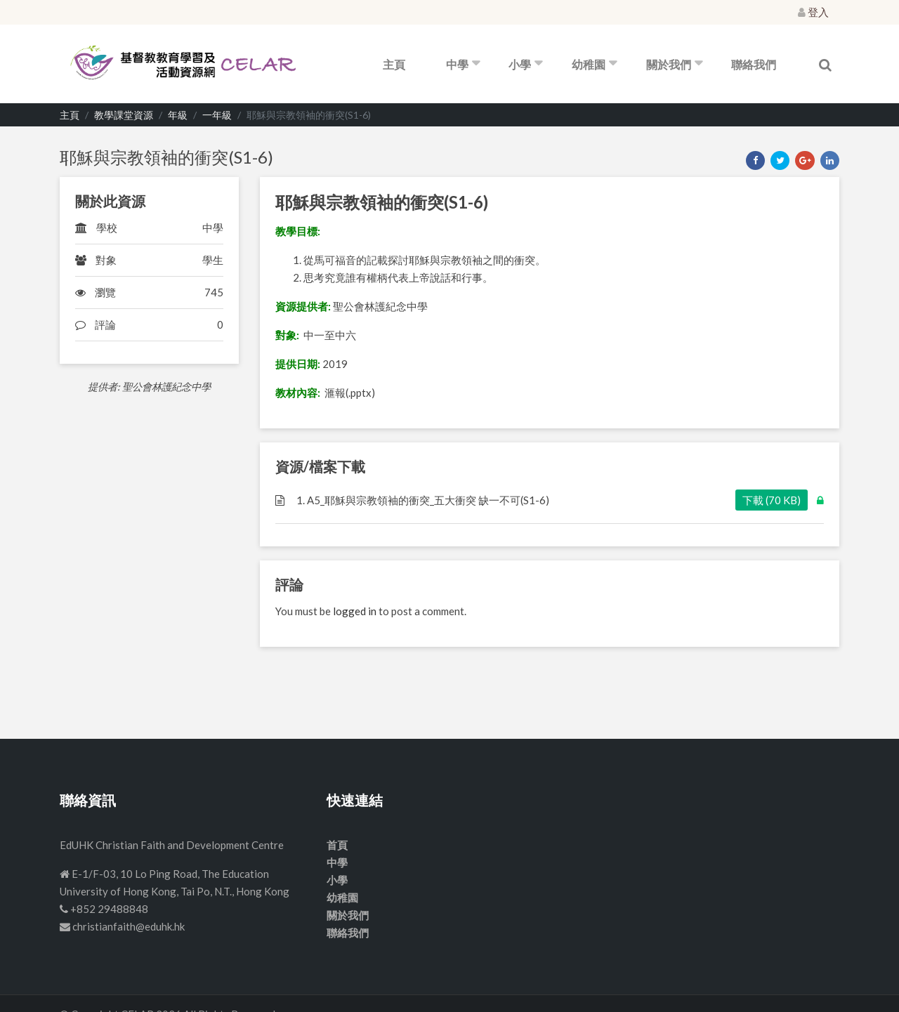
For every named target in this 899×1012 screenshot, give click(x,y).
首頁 (337, 845)
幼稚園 (588, 64)
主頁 (394, 64)
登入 (813, 12)
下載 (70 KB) (771, 500)
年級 (178, 115)
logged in (354, 611)
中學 (457, 64)
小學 (519, 64)
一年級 (217, 115)
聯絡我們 (753, 64)
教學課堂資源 (123, 115)
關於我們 (668, 64)
